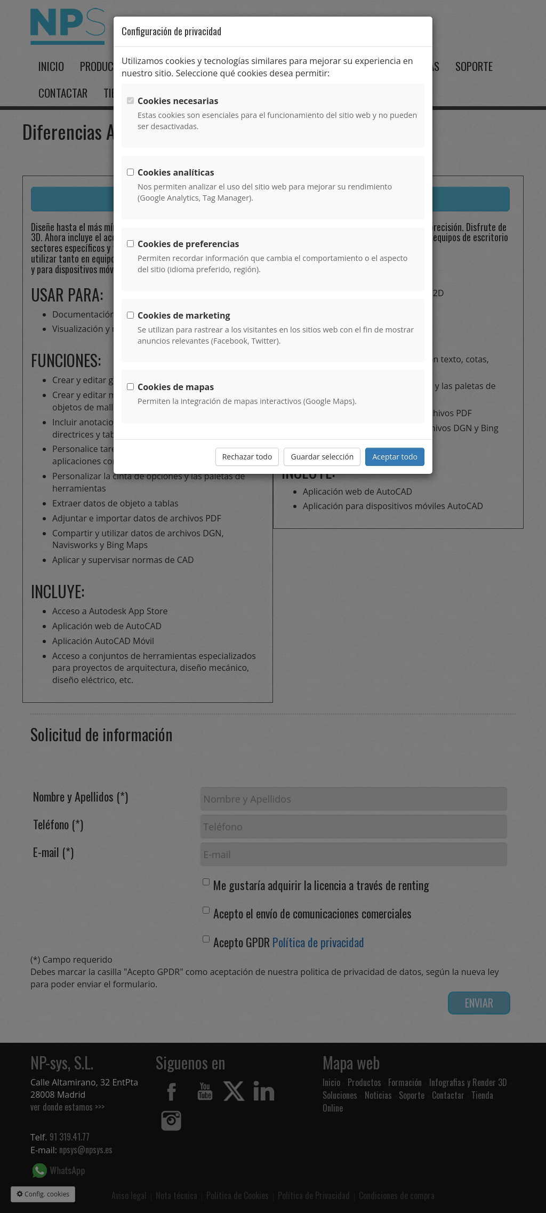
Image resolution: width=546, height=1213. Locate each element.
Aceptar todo (394, 456)
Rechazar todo (247, 456)
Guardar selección (322, 456)
